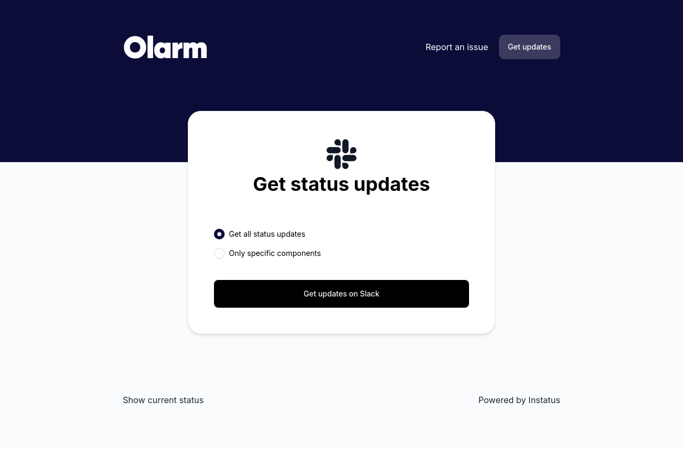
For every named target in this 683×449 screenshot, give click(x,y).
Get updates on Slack (341, 293)
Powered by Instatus (519, 400)
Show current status (163, 400)
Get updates (529, 46)
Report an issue (456, 47)
